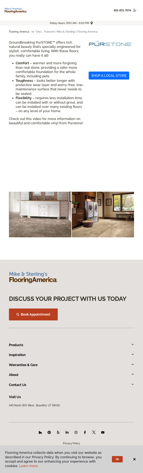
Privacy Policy (71, 443)
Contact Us (71, 385)
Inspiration (71, 355)
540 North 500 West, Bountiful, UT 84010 (34, 405)
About (71, 375)
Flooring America (19, 31)
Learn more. (29, 466)
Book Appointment (33, 314)
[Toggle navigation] (135, 10)
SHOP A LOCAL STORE (109, 75)
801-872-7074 (122, 10)
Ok (117, 459)
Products (71, 345)
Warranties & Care (71, 365)
